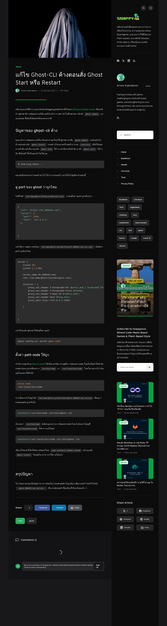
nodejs (134, 238)
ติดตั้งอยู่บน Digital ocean (83, 109)
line (130, 230)
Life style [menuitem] (125, 171)
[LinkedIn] (128, 60)
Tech (18, 66)
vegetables (135, 207)
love (135, 215)
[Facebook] (118, 60)
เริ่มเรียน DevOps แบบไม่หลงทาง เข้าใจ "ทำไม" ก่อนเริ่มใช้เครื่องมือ (134, 407)
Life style (138, 199)
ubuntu (122, 246)
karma (122, 238)
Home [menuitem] (123, 152)
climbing (123, 215)
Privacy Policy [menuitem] (127, 183)
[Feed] (134, 60)
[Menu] (150, 8)
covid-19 (146, 238)
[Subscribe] (149, 367)
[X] (123, 60)
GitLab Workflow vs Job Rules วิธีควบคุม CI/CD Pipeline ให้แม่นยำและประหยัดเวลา (133, 445)
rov (120, 230)
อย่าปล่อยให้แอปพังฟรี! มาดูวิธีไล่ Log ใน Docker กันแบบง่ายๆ (135, 484)
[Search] (143, 8)
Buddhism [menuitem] (125, 158)
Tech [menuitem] (123, 177)
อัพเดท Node (39, 363)
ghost (31, 521)
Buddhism (123, 199)
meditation (124, 223)
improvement (141, 223)
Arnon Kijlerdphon (127, 85)
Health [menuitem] (124, 164)
